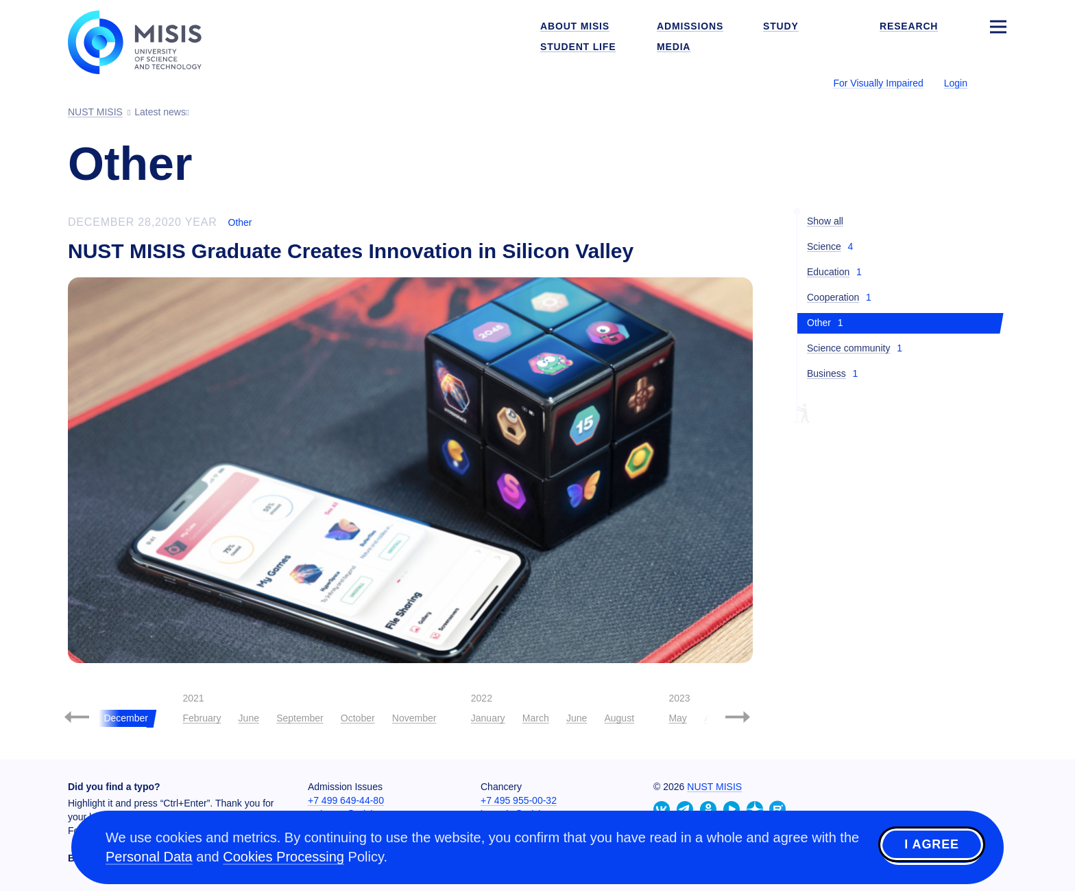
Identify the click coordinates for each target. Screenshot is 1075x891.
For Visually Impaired (878, 83)
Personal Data (149, 856)
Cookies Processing (283, 856)
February (201, 718)
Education (828, 271)
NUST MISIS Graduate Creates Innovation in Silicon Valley (350, 251)
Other (240, 222)
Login (955, 83)
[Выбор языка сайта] (997, 82)
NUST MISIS (714, 786)
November (414, 718)
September (299, 718)
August (619, 718)
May (677, 718)
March (535, 718)
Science (824, 246)
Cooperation (833, 297)
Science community (848, 348)
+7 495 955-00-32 (519, 800)
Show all (825, 221)
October (358, 718)
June (249, 718)
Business (826, 373)
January (488, 718)
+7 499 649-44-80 (346, 800)
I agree (931, 845)
